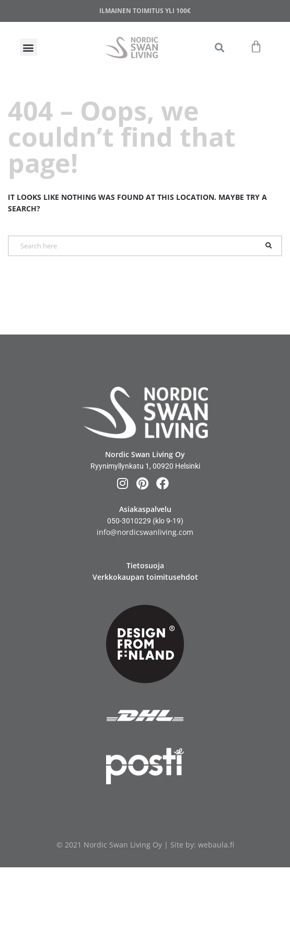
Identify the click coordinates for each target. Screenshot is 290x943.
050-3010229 (129, 521)
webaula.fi (216, 845)
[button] (219, 47)
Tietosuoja (145, 565)
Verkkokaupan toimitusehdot (145, 577)
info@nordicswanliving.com (145, 532)
